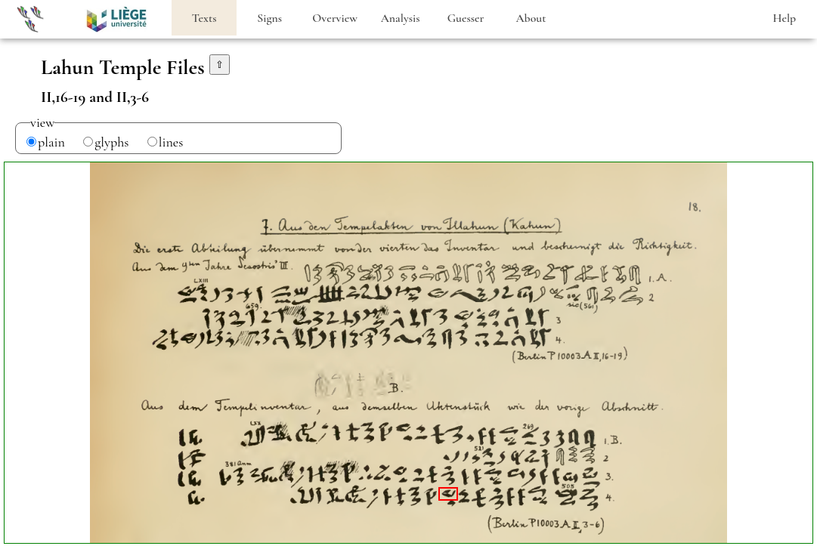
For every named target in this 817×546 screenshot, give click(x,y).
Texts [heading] (204, 18)
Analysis (400, 18)
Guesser (465, 18)
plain (51, 142)
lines (171, 142)
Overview (334, 18)
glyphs (111, 142)
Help (784, 18)
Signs (269, 18)
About (530, 18)
